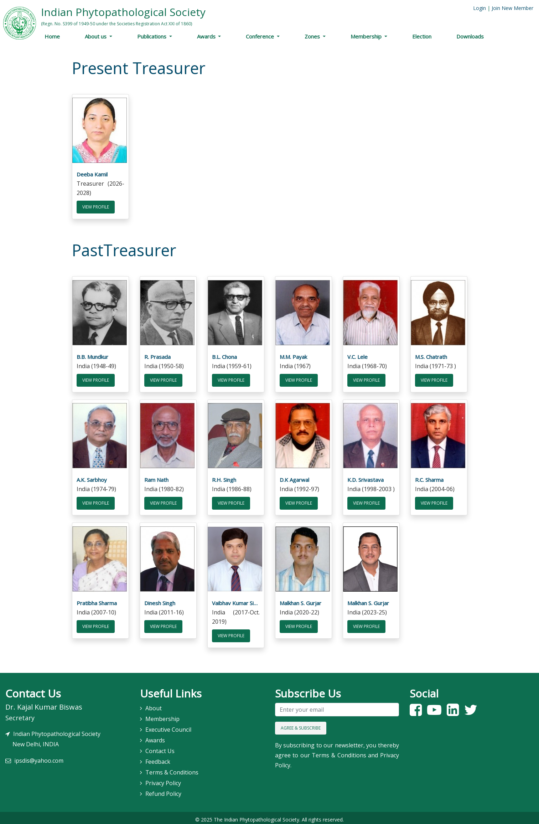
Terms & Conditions (171, 769)
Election (421, 36)
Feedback (157, 758)
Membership (367, 36)
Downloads (470, 36)
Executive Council (168, 726)
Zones (313, 36)
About (153, 705)
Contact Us (160, 747)
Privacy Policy (163, 779)
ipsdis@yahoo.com (38, 757)
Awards (207, 36)
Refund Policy (163, 790)
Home (52, 36)
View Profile (95, 206)
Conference (260, 36)
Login (479, 8)
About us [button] (96, 36)
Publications (152, 36)
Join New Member (512, 8)
